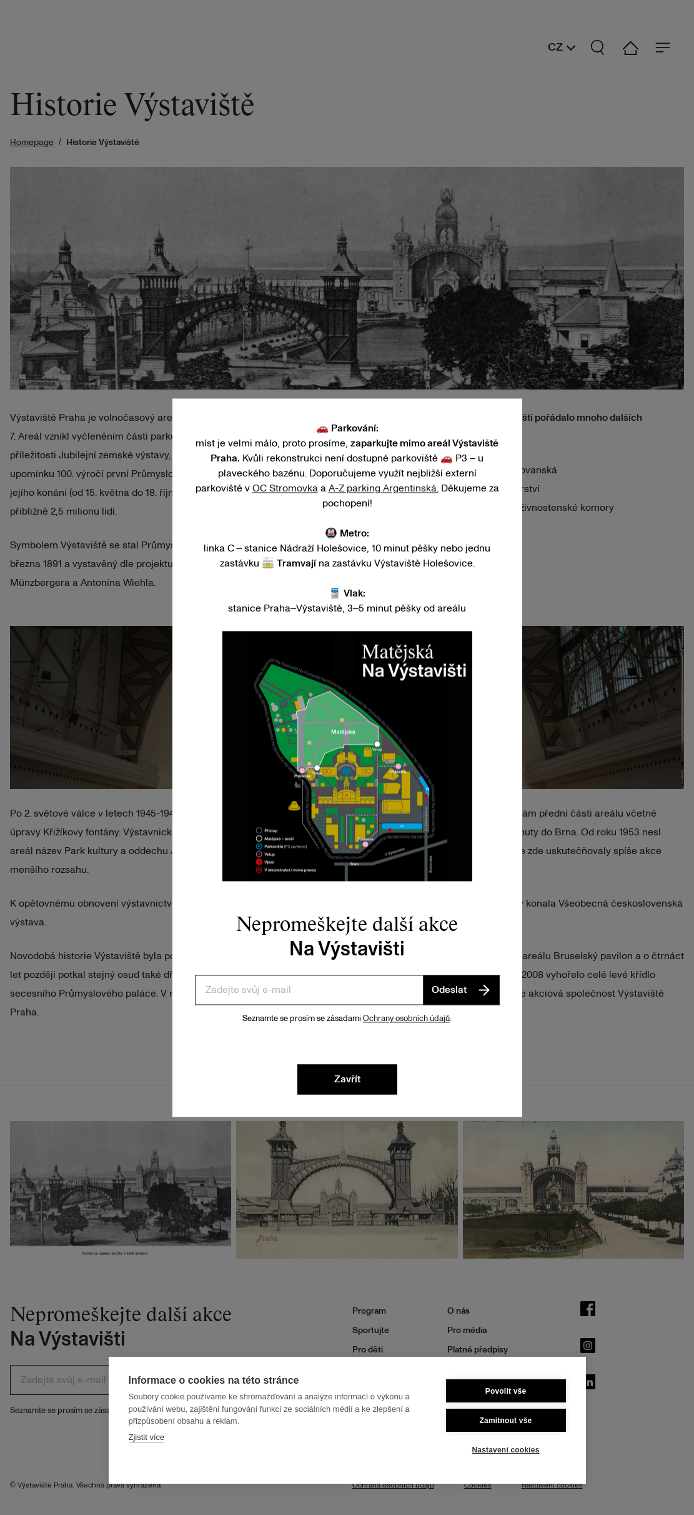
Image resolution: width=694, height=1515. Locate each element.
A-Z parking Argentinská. (384, 488)
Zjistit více (147, 1437)
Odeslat (462, 989)
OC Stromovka (285, 488)
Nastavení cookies (505, 1450)
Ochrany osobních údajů (406, 1018)
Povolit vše (506, 1391)
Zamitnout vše (506, 1420)
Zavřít (347, 1079)
